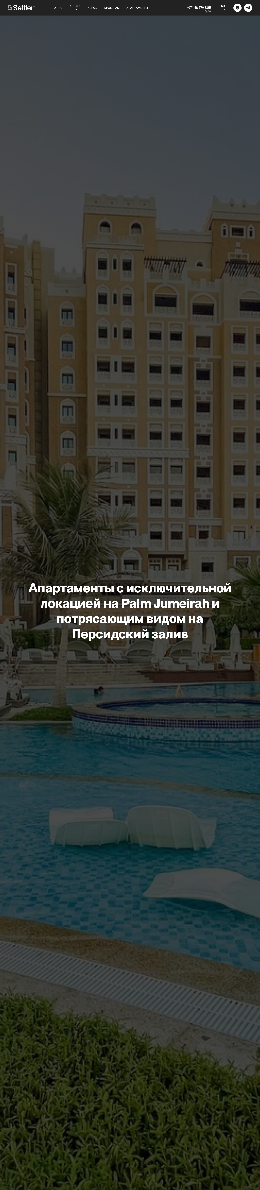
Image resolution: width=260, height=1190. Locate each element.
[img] (237, 8)
